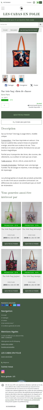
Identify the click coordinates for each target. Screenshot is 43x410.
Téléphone (5, 362)
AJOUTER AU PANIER (21, 115)
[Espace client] (34, 2)
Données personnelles (7, 347)
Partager (9, 85)
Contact (29, 2)
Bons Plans (5, 94)
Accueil (5, 30)
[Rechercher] (40, 24)
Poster (34, 85)
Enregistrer (22, 85)
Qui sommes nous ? (7, 323)
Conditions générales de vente (10, 326)
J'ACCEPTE (32, 406)
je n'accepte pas (10, 406)
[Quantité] (5, 105)
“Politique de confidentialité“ (32, 400)
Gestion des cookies (7, 344)
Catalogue (4, 318)
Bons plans (14, 30)
